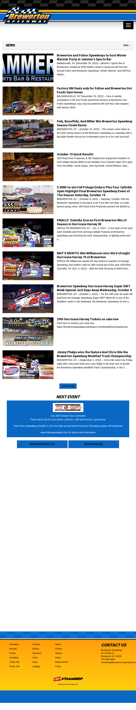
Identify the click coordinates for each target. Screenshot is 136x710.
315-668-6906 (108, 659)
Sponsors (37, 653)
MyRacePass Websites (68, 678)
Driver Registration (42, 444)
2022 (125, 45)
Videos (58, 653)
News (58, 644)
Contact (36, 644)
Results (13, 648)
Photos (58, 648)
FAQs (58, 666)
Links (35, 657)
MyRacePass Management (68, 684)
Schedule (14, 644)
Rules (58, 657)
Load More (68, 386)
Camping (14, 657)
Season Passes (93, 444)
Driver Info (15, 666)
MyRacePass (61, 662)
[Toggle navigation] (128, 25)
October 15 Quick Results (75, 154)
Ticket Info (15, 662)
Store (35, 662)
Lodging (36, 666)
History (35, 648)
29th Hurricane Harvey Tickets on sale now (88, 319)
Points (13, 653)
